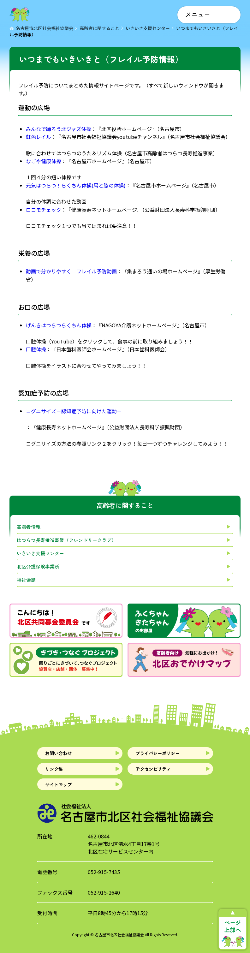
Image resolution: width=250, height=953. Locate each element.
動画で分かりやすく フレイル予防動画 (71, 271)
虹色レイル (38, 136)
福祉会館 (26, 579)
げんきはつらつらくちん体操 (59, 325)
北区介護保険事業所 (38, 566)
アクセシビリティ (159, 774)
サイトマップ (63, 793)
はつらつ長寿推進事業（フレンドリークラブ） (66, 540)
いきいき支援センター (40, 553)
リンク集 (57, 774)
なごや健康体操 (43, 161)
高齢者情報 (28, 526)
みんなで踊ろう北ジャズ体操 (58, 129)
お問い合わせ (63, 755)
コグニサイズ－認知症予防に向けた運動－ (74, 411)
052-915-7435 (104, 882)
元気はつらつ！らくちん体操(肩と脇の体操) (76, 185)
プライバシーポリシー (164, 755)
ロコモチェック (43, 209)
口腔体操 (36, 349)
